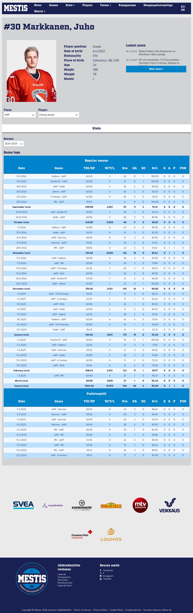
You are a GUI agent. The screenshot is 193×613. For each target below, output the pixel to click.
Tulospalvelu (64, 577)
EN (183, 10)
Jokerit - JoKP (58, 191)
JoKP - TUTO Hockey (59, 293)
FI (182, 6)
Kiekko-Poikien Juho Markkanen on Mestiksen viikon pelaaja (157, 53)
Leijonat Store (65, 585)
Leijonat (62, 574)
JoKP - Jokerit (58, 283)
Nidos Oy (166, 610)
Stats (96, 128)
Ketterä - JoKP (59, 176)
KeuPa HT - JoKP (59, 181)
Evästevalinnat (133, 610)
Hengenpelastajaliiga (158, 5)
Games (53, 5)
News (38, 5)
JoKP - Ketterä (59, 258)
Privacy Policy (101, 610)
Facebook (108, 570)
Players (87, 5)
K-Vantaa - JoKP (59, 196)
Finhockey (63, 580)
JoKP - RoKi (58, 273)
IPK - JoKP (59, 201)
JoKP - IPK (59, 263)
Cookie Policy (117, 610)
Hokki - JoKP (59, 217)
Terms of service (83, 610)
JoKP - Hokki (59, 186)
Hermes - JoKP (58, 242)
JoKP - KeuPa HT (59, 212)
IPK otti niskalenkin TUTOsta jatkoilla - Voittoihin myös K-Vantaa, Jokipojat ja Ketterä (159, 63)
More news (156, 69)
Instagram (108, 576)
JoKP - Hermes (58, 237)
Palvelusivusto (65, 582)
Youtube (107, 578)
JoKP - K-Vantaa (59, 268)
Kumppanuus (127, 5)
